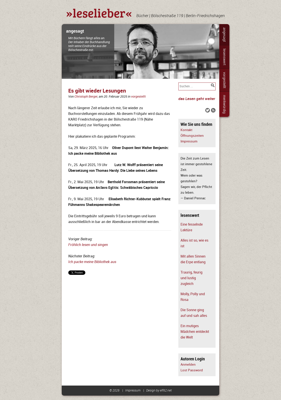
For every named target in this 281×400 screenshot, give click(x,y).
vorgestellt (224, 80)
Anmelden (188, 365)
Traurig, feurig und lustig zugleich (191, 278)
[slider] (140, 51)
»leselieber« (99, 12)
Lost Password (192, 370)
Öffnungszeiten (192, 136)
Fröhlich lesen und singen (88, 245)
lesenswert (224, 57)
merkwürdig (224, 104)
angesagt (224, 34)
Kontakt (186, 130)
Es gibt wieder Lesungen (97, 91)
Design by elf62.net (159, 390)
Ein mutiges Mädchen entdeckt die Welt (195, 331)
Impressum (189, 141)
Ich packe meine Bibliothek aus (92, 262)
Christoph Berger (85, 96)
